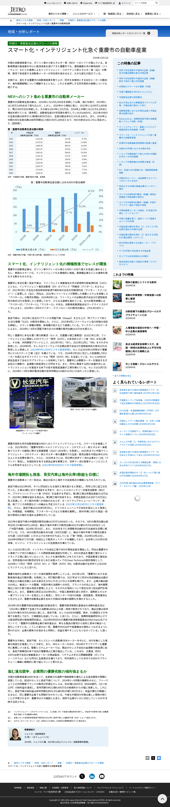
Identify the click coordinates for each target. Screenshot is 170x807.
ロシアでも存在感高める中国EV (133, 256)
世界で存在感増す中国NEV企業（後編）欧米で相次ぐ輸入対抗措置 (137, 80)
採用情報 (17, 787)
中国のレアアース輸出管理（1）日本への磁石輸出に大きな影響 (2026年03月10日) (139, 422)
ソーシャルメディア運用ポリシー (142, 787)
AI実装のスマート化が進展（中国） (135, 86)
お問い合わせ (72, 3)
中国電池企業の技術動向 (130, 97)
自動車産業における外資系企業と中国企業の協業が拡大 (137, 112)
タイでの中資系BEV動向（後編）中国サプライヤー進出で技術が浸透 (137, 203)
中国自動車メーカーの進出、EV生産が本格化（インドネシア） (138, 211)
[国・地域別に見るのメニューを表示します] (113, 14)
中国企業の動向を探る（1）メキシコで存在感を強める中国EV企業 (138, 228)
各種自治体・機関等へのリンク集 (122, 791)
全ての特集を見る (123, 375)
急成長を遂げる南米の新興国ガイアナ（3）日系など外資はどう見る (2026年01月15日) (139, 453)
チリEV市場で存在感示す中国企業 (135, 250)
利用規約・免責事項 (60, 787)
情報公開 (43, 787)
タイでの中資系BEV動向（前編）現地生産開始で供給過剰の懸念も (137, 195)
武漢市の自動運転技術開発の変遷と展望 (137, 142)
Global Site (87, 3)
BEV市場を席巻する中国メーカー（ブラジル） (137, 244)
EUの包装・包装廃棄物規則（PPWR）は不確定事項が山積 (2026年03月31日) (139, 412)
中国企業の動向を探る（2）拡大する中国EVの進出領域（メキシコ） (138, 236)
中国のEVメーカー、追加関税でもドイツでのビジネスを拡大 (138, 179)
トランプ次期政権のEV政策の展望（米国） (137, 163)
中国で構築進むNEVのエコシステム (135, 91)
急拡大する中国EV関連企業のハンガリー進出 (138, 187)
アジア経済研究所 (107, 3)
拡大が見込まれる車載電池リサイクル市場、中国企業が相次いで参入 (137, 104)
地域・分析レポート (46, 20)
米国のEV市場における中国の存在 (135, 148)
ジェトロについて (54, 3)
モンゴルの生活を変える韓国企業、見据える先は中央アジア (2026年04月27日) (140, 464)
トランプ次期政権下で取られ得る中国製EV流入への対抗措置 (137, 155)
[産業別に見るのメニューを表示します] (152, 14)
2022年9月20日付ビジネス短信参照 (62, 465)
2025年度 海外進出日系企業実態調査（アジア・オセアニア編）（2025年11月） (139, 484)
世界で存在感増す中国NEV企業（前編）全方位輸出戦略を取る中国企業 (137, 71)
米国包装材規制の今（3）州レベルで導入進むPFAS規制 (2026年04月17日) (139, 474)
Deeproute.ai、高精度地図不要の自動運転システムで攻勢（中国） (137, 120)
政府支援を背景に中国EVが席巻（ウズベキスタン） (138, 263)
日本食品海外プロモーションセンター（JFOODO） (85, 791)
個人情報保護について (83, 787)
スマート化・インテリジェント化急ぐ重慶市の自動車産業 (137, 136)
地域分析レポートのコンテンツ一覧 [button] (131, 33)
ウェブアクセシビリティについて (110, 787)
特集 (62, 20)
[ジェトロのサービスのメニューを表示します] (84, 14)
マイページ (125, 3)
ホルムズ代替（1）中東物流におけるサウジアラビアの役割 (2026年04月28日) (139, 443)
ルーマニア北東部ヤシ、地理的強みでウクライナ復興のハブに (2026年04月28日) (139, 433)
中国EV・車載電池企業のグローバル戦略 (87, 20)
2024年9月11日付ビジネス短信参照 (50, 349)
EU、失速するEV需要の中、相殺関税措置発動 (138, 171)
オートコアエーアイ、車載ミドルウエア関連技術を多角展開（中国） (137, 128)
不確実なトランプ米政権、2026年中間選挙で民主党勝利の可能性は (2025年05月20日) (139, 402)
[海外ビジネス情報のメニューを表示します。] (58, 14)
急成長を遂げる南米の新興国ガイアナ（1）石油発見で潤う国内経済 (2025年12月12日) (139, 391)
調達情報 (30, 787)
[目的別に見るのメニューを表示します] (134, 14)
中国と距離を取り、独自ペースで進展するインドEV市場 (137, 220)
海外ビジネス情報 (24, 20)
